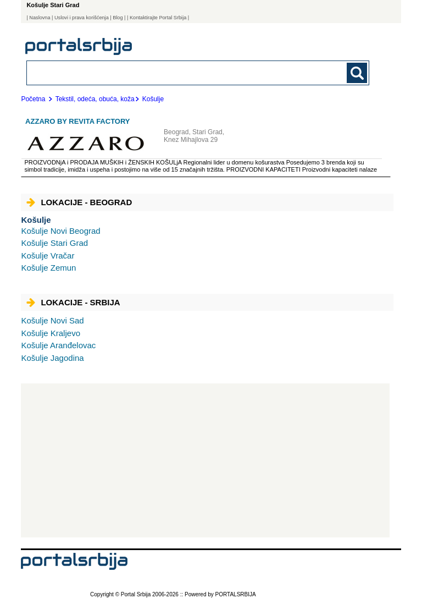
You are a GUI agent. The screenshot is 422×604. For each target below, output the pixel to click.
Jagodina (52, 358)
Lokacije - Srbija (73, 302)
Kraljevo (50, 333)
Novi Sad (52, 320)
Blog (118, 17)
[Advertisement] (205, 460)
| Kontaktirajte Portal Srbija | (158, 17)
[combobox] (165, 72)
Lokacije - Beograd (79, 202)
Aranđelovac (58, 345)
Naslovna (39, 17)
